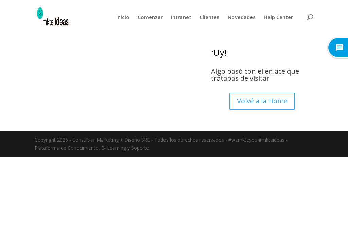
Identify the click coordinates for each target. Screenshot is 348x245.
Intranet (181, 17)
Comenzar (150, 17)
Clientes (209, 17)
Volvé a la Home (262, 100)
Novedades (242, 17)
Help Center (278, 17)
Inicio (122, 17)
